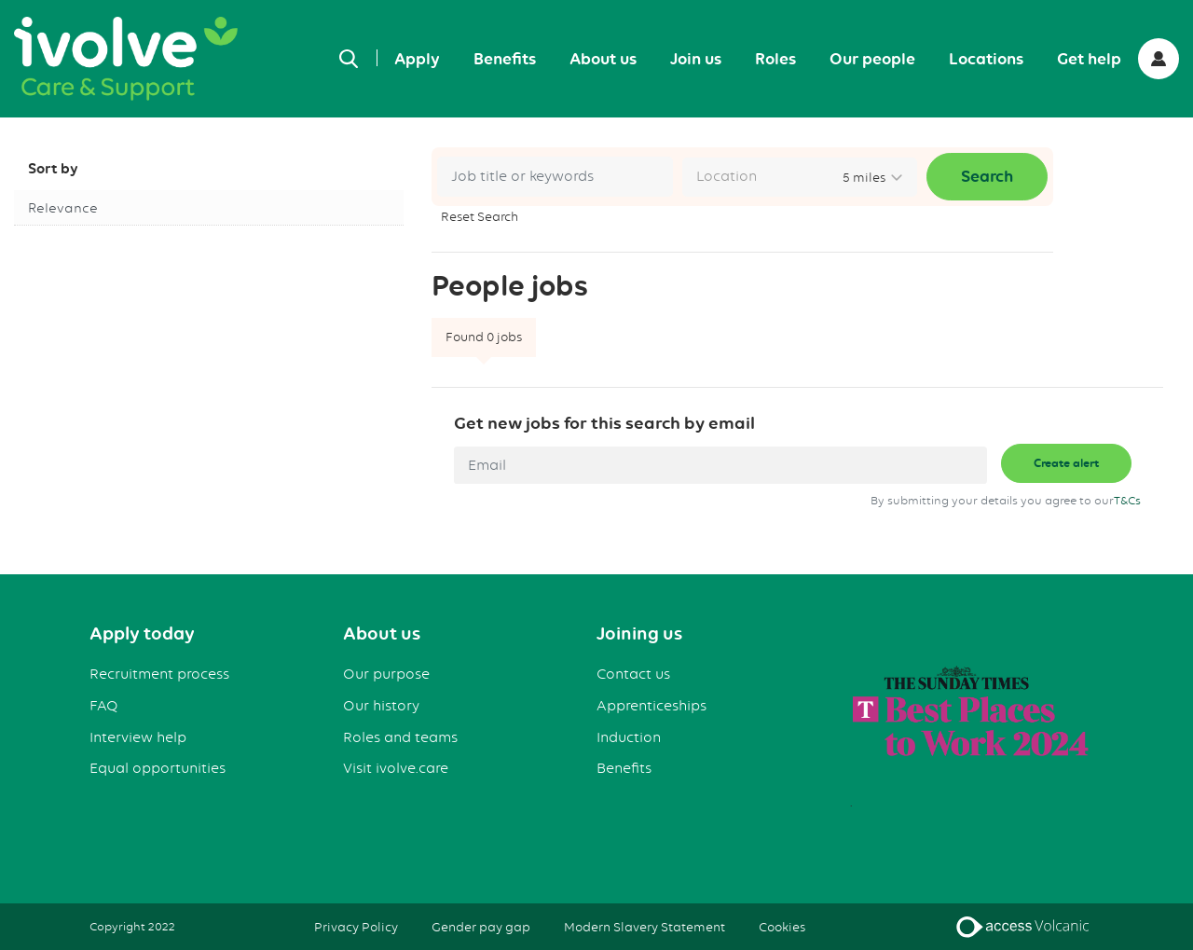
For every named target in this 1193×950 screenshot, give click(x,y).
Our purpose (386, 674)
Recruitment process (159, 674)
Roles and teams (400, 737)
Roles (775, 58)
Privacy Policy (356, 926)
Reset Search (479, 216)
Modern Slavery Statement (644, 926)
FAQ (103, 705)
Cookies (782, 926)
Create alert (1066, 463)
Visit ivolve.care (395, 768)
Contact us (633, 674)
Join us (695, 58)
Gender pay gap (481, 926)
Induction (628, 737)
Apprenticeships (651, 705)
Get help (1089, 58)
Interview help (137, 737)
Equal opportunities (157, 768)
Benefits (504, 58)
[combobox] (800, 177)
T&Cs (1127, 500)
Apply (417, 58)
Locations (986, 58)
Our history (381, 705)
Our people (872, 58)
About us (603, 58)
